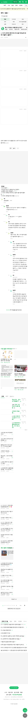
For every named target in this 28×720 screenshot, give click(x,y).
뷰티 (2, 13)
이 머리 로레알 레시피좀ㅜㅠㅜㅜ (10, 195)
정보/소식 (12, 396)
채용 (21, 692)
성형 (5, 24)
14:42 (25, 621)
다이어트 (14, 19)
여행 (6, 29)
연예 (16, 5)
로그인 (8, 310)
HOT (5, 5)
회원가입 (15, 1)
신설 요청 (4, 16)
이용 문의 (10, 692)
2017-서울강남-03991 (14, 699)
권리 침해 (8, 694)
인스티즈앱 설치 (14, 687)
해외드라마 (24, 29)
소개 (5, 692)
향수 (23, 24)
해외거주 (17, 29)
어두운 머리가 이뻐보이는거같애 (10, 189)
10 (16, 605)
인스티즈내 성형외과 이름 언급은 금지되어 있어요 (12, 8)
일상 (12, 5)
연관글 (2, 186)
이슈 (9, 5)
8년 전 (2, 37)
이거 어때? (4, 188)
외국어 (11, 29)
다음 (20, 605)
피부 (5, 21)
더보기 (11, 548)
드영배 (20, 5)
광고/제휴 (16, 692)
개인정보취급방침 (17, 694)
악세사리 (14, 24)
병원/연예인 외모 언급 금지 (14, 608)
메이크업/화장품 (22, 21)
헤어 (14, 21)
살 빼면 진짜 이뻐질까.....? (8, 191)
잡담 (6, 13)
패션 (23, 19)
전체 (2, 396)
